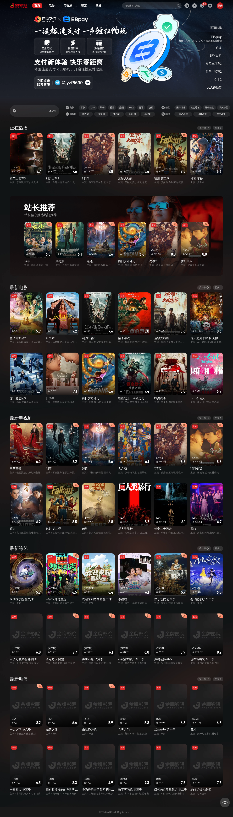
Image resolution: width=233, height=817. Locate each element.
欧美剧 (101, 114)
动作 (92, 107)
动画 (151, 107)
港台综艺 (195, 107)
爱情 (112, 107)
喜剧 (83, 107)
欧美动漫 (221, 114)
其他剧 (147, 114)
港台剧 (116, 114)
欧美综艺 (223, 107)
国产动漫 (183, 114)
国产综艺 (180, 107)
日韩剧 (132, 114)
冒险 (141, 107)
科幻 (131, 107)
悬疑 (121, 107)
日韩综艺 (209, 107)
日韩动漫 (202, 114)
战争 (102, 107)
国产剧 (85, 114)
